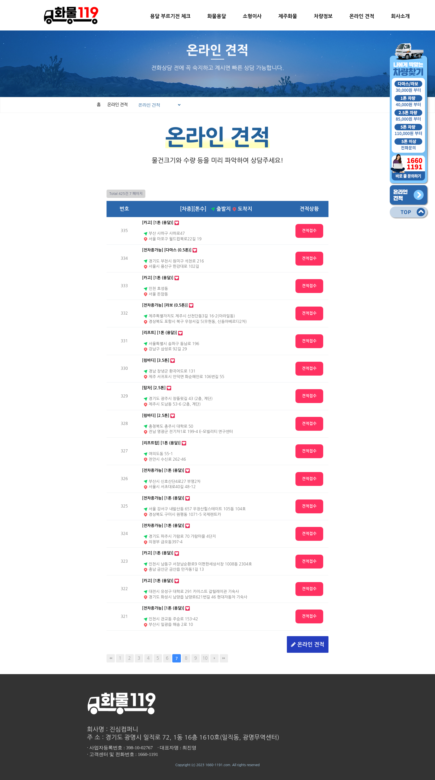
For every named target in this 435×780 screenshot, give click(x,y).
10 (205, 658)
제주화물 (287, 16)
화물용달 (216, 16)
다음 (214, 658)
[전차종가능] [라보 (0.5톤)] (165, 305)
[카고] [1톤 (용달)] (157, 223)
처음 (111, 658)
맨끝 (224, 658)
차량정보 (323, 16)
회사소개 (400, 16)
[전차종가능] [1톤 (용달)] (163, 470)
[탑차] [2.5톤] (154, 388)
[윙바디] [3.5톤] (155, 360)
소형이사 (252, 16)
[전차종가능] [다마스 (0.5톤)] (166, 250)
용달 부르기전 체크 (170, 16)
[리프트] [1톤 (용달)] (159, 333)
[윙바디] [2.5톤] (155, 415)
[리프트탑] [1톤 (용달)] (161, 443)
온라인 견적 (361, 16)
